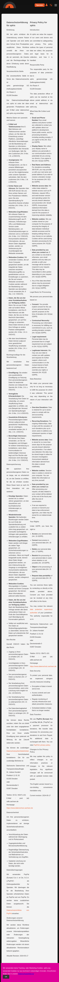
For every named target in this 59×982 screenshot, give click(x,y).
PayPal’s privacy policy (42, 745)
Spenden (39, 5)
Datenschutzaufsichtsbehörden (18, 751)
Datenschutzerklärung (26, 974)
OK (6, 977)
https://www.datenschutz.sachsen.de (20, 808)
